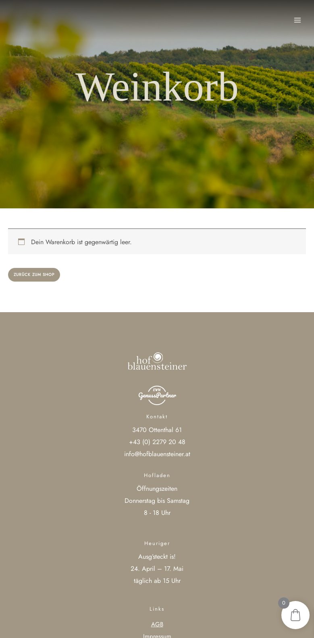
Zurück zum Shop (34, 275)
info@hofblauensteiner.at (157, 454)
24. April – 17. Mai (157, 568)
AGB (157, 624)
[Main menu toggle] (297, 20)
